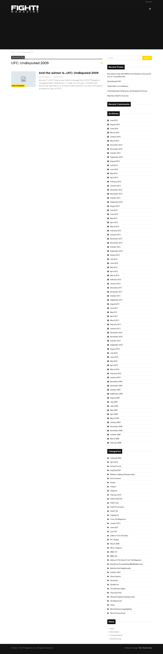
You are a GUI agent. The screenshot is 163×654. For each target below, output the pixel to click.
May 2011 (113, 312)
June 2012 (114, 263)
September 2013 (116, 202)
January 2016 (115, 137)
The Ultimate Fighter (118, 589)
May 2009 (113, 410)
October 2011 (115, 296)
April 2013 (114, 222)
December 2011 (116, 288)
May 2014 (113, 173)
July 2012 (114, 259)
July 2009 (114, 402)
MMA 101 (113, 552)
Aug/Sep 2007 (115, 470)
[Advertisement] (81, 31)
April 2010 (114, 365)
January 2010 (115, 377)
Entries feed (114, 632)
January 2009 (115, 422)
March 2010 (114, 369)
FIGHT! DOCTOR (116, 499)
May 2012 (113, 267)
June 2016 (114, 129)
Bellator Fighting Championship (122, 474)
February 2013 (115, 231)
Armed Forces (115, 466)
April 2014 (114, 177)
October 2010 (115, 341)
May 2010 (113, 361)
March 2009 (114, 418)
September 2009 (116, 394)
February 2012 (115, 280)
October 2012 (115, 247)
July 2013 (114, 210)
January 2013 (115, 235)
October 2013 (115, 198)
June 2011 (114, 308)
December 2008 (116, 426)
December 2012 (116, 239)
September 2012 (116, 251)
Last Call (113, 532)
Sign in (149, 1)
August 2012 (115, 255)
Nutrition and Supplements (120, 568)
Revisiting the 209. (114, 81)
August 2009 (115, 398)
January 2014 (115, 186)
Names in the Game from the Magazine (125, 560)
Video (112, 605)
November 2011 (116, 292)
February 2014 (115, 182)
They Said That (115, 593)
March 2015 (114, 141)
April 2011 (114, 316)
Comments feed (116, 635)
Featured (113, 491)
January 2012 (115, 284)
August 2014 (115, 161)
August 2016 (115, 124)
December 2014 (116, 145)
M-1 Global (114, 540)
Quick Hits (114, 580)
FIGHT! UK (114, 511)
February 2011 (115, 324)
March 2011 (114, 320)
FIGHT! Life (114, 503)
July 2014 (114, 165)
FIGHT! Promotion (117, 507)
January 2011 (115, 329)
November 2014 (116, 149)
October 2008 (115, 435)
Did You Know (115, 478)
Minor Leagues (116, 548)
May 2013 (113, 218)
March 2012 (114, 275)
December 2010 (116, 333)
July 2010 (114, 353)
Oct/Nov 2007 (115, 572)
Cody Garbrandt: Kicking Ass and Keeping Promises (127, 91)
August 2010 (115, 349)
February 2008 (115, 443)
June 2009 (114, 406)
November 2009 (116, 386)
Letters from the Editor (119, 536)
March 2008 (114, 439)
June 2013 (114, 214)
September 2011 (116, 300)
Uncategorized (18, 86)
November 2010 (116, 337)
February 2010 (115, 373)
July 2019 (114, 120)
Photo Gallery (115, 576)
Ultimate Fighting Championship (122, 597)
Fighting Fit (114, 515)
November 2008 (116, 431)
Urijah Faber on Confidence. (118, 86)
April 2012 (114, 271)
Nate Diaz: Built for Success (118, 96)
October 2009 (115, 390)
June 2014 (114, 169)
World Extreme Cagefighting (121, 609)
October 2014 (115, 153)
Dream (112, 482)
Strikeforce (114, 585)
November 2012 (116, 243)
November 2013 (116, 194)
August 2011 (115, 304)
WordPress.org (115, 639)
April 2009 (114, 414)
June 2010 (114, 357)
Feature (113, 487)
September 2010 (116, 345)
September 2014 (116, 157)
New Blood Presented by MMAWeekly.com (126, 564)
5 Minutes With (115, 458)
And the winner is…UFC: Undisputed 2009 (69, 73)
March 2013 (114, 226)
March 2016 (114, 133)
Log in (112, 628)
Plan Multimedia (145, 648)
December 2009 (116, 382)
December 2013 (116, 190)
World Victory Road (117, 613)
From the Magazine (118, 519)
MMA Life (113, 556)
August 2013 (115, 206)
